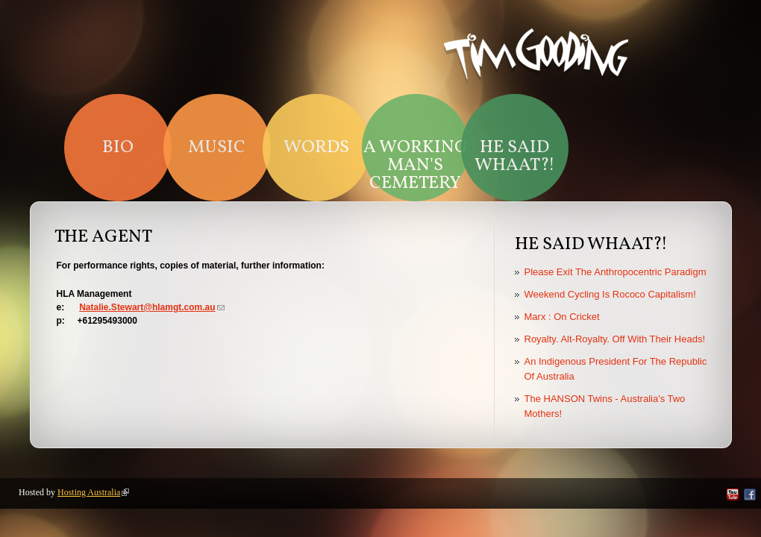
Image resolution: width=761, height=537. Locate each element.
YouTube (733, 494)
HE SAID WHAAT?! (515, 156)
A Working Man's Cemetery (415, 165)
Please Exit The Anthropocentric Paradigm (615, 271)
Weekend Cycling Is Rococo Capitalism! (610, 294)
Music (216, 147)
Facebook (750, 494)
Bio (118, 147)
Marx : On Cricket (562, 316)
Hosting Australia (93, 492)
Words (316, 147)
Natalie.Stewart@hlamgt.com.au (151, 307)
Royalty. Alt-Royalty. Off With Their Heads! (615, 339)
